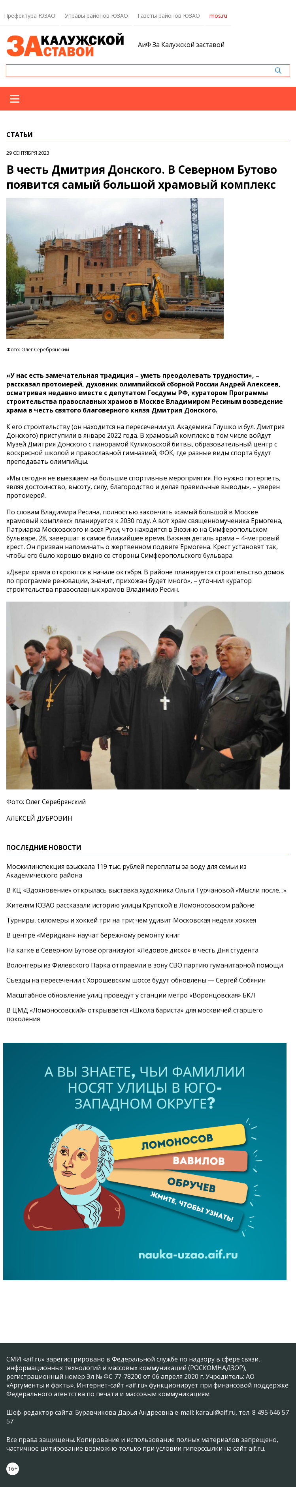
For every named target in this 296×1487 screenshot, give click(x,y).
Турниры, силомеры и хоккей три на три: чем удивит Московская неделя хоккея (131, 920)
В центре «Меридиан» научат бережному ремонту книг (93, 935)
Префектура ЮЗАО (29, 15)
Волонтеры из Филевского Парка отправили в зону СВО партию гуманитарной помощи (144, 965)
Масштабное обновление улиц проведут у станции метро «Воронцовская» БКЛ (130, 995)
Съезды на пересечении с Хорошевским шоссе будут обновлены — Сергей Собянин (136, 980)
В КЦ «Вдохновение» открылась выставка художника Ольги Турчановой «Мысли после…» (146, 890)
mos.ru (218, 15)
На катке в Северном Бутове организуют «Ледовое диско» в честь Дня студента (132, 950)
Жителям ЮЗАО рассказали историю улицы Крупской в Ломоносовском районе (130, 905)
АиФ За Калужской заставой (181, 44)
